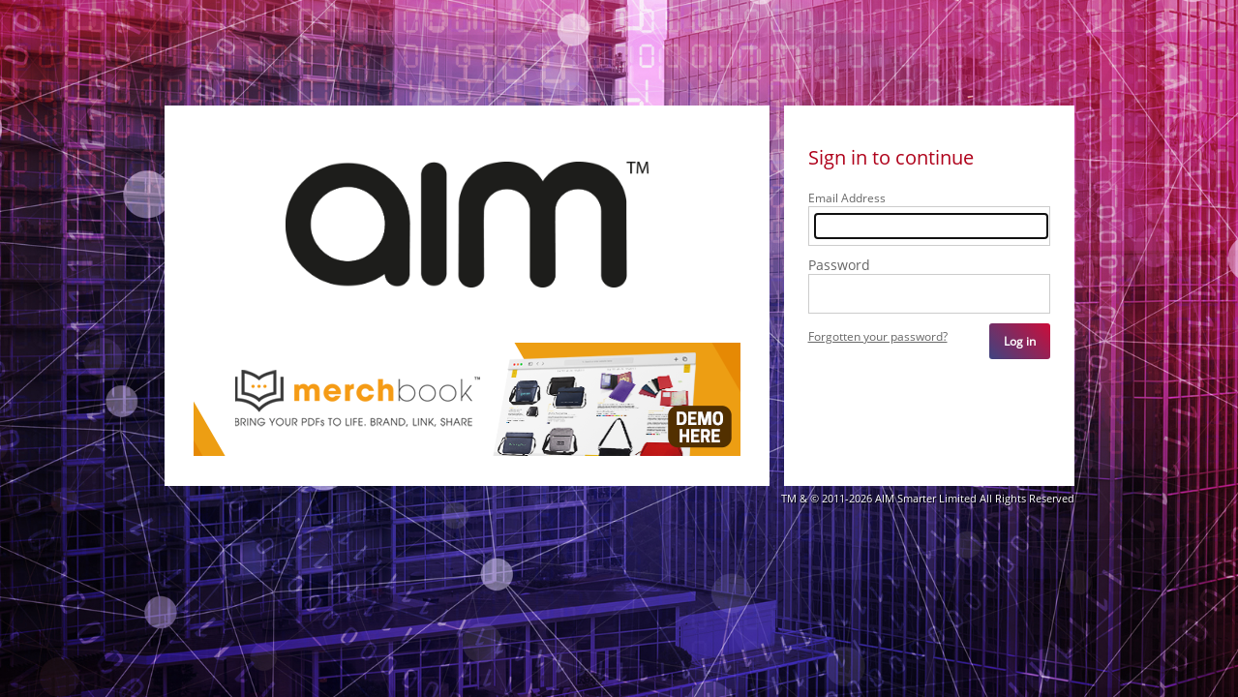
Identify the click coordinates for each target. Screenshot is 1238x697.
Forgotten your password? (878, 337)
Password (839, 266)
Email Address (847, 199)
